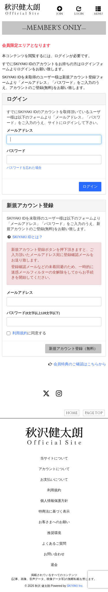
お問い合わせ (54, 554)
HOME (71, 413)
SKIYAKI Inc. (75, 585)
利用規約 (19, 333)
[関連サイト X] (46, 394)
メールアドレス (20, 130)
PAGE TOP (94, 413)
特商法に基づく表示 (54, 511)
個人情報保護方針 (54, 501)
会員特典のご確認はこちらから (80, 364)
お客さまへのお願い (54, 522)
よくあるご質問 (54, 543)
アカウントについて (54, 469)
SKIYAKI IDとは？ (27, 237)
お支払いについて (54, 480)
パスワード (16, 151)
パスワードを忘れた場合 (24, 167)
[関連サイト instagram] (58, 394)
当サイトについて (54, 458)
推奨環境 (54, 533)
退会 (54, 565)
